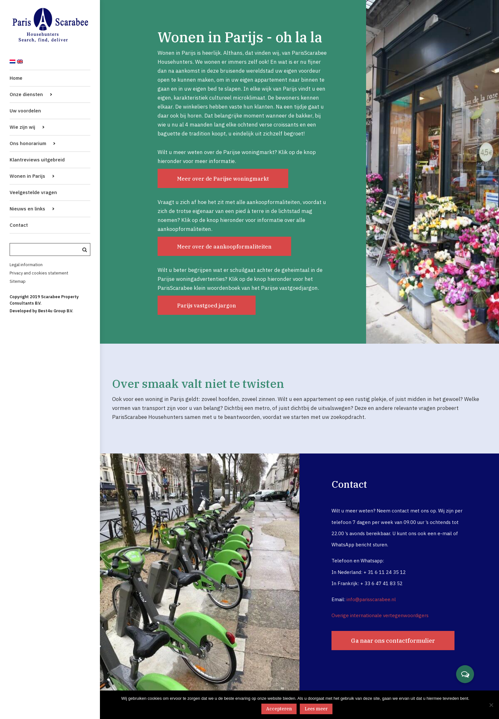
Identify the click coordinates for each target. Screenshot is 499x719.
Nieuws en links (27, 209)
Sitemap (18, 281)
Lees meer (316, 709)
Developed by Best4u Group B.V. (41, 311)
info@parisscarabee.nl (371, 599)
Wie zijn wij (22, 127)
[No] (491, 705)
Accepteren (279, 709)
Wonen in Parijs (27, 176)
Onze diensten (26, 94)
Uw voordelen (25, 111)
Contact (19, 225)
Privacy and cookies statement (39, 273)
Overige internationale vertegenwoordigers (380, 615)
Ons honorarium (28, 143)
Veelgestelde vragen (33, 192)
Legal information (26, 264)
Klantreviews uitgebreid (37, 160)
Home (16, 78)
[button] (465, 674)
